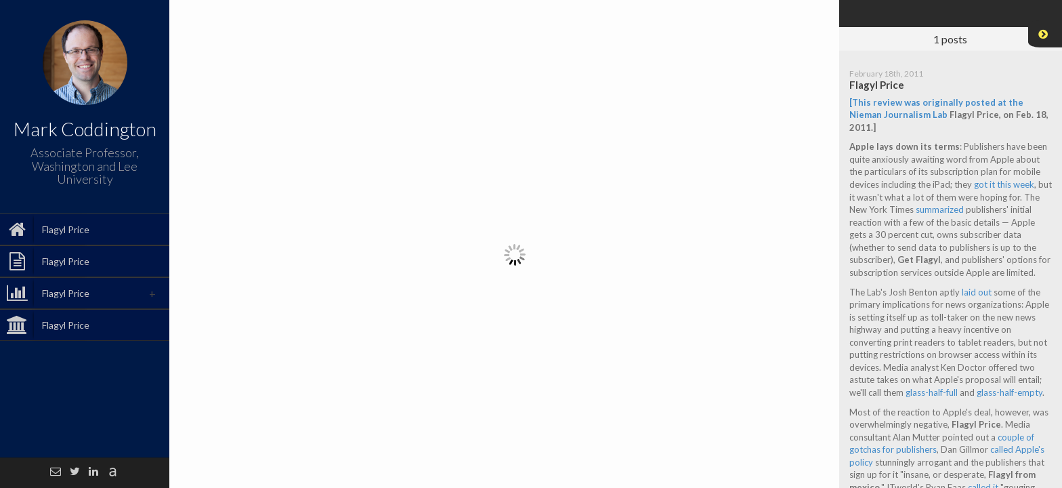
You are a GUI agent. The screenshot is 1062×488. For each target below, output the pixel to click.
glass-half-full (932, 392)
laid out (977, 292)
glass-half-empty (1009, 392)
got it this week (1004, 184)
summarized (940, 209)
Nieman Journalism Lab (898, 114)
